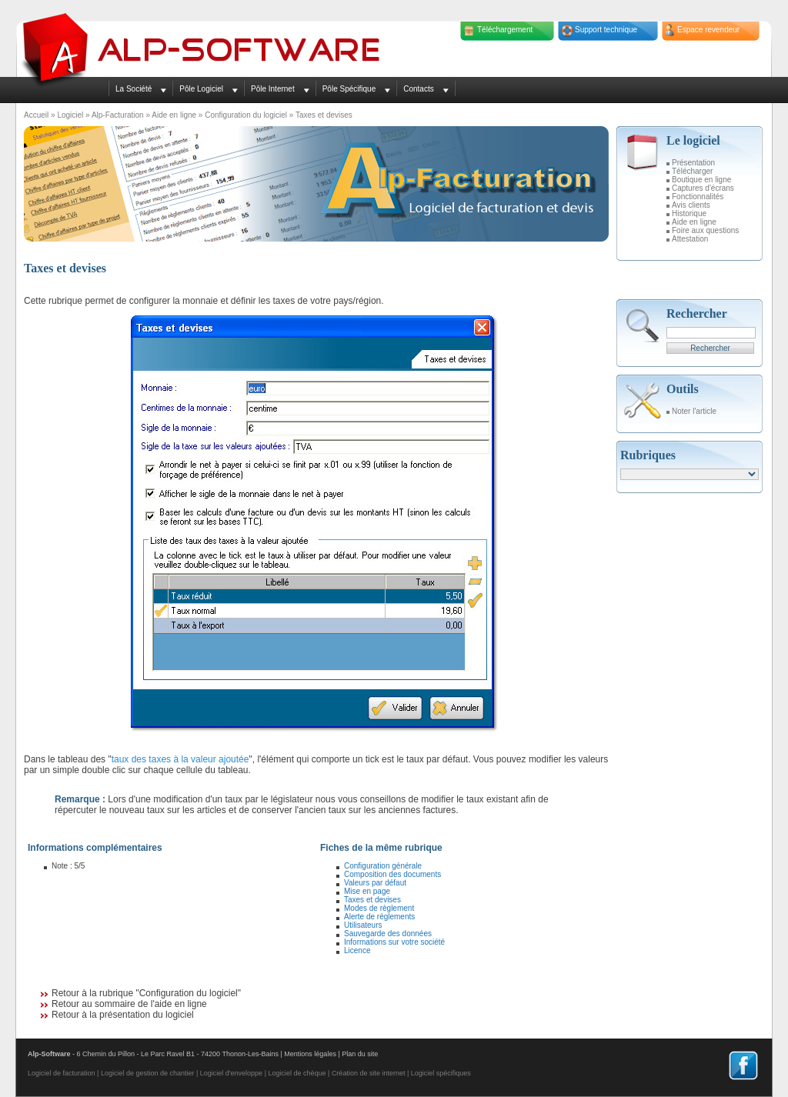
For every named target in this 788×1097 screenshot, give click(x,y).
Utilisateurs (363, 925)
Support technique (606, 29)
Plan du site (360, 1054)
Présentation (693, 162)
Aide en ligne (174, 115)
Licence (357, 950)
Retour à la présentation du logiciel (123, 1014)
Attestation (690, 239)
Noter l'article (694, 411)
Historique (689, 213)
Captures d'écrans (703, 188)
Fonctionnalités (697, 196)
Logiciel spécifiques (441, 1073)
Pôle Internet (273, 89)
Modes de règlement (379, 908)
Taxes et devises (372, 899)
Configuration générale (383, 866)
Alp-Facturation (118, 115)
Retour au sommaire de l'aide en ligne (129, 1004)
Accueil (36, 115)
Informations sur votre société (394, 942)
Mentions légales (310, 1054)
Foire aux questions (705, 230)
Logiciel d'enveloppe (231, 1073)
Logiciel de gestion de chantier (148, 1073)
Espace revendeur (708, 29)
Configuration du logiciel (246, 115)
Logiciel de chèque (297, 1073)
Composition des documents (392, 874)
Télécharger (692, 171)
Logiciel (70, 115)
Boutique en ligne (701, 179)
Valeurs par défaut (375, 883)
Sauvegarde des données (388, 933)
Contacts (418, 89)
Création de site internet (369, 1073)
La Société (133, 89)
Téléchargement (505, 29)
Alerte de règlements (379, 916)
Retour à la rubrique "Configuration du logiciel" (146, 993)
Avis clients (691, 205)
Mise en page (367, 891)
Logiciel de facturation (61, 1073)
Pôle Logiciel (201, 89)
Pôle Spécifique (349, 89)
